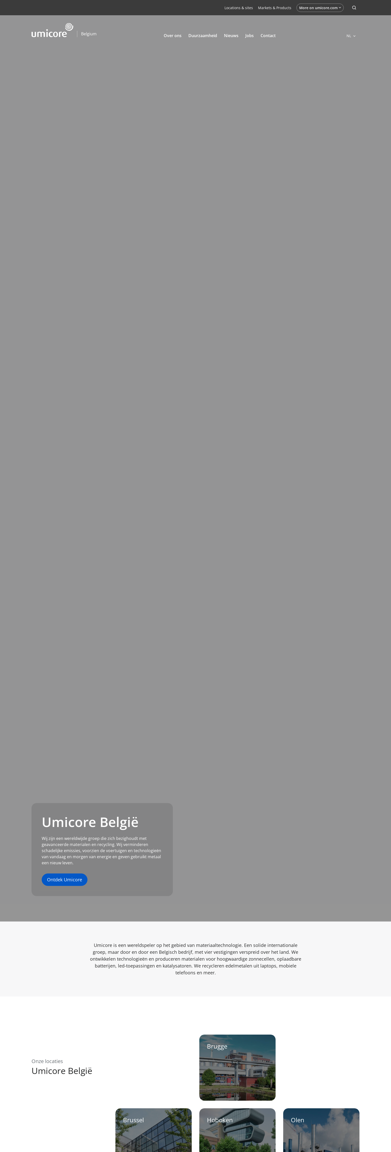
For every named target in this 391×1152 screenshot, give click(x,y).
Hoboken (220, 1120)
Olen (297, 1120)
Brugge (217, 1046)
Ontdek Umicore (64, 880)
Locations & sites (238, 7)
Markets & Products (274, 7)
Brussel (133, 1120)
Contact (268, 35)
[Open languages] (350, 36)
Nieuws (231, 35)
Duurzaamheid (202, 35)
